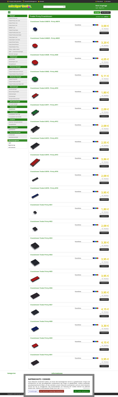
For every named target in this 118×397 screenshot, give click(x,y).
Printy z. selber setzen (14, 49)
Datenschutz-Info (65, 388)
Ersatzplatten (14, 112)
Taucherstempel (13, 89)
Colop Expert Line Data (14, 39)
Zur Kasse (97, 12)
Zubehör (12, 119)
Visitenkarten (14, 127)
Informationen (11, 147)
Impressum (86, 388)
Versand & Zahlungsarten (31, 1)
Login (97, 7)
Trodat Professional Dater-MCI (16, 84)
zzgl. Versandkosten (104, 30)
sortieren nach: (102, 16)
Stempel (12, 16)
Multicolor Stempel (15, 77)
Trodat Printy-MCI (13, 79)
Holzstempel (13, 57)
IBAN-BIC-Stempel (13, 54)
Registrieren (101, 7)
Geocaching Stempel (14, 91)
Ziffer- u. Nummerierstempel (16, 51)
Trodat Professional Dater (15, 35)
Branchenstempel (15, 132)
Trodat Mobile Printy (14, 47)
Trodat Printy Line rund (14, 20)
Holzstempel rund (13, 61)
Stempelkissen (12, 64)
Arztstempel (12, 134)
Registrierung (11, 145)
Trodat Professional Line (15, 32)
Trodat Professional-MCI (15, 81)
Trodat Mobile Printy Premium (16, 74)
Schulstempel (12, 96)
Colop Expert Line (13, 37)
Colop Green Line (13, 25)
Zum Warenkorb (106, 12)
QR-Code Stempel (15, 101)
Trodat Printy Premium (14, 69)
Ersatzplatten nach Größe (15, 116)
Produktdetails (104, 32)
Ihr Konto (108, 1)
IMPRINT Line (12, 27)
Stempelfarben (12, 124)
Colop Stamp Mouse (14, 44)
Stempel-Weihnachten (14, 98)
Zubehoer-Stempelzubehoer (16, 122)
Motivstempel (14, 87)
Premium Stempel (15, 67)
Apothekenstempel (13, 137)
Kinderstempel (12, 94)
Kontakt (42, 1)
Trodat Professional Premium (16, 71)
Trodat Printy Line (13, 18)
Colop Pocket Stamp (14, 42)
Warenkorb (100, 1)
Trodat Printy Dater (13, 30)
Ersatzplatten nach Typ (14, 114)
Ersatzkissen (13, 107)
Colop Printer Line (13, 23)
